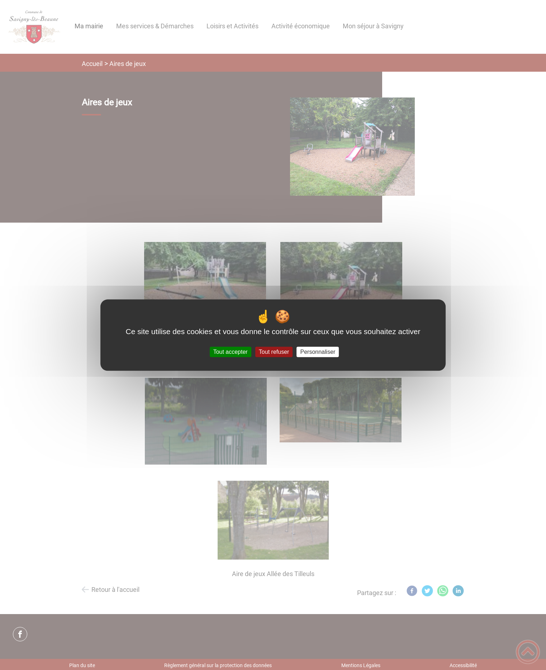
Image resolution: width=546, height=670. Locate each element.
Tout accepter (230, 352)
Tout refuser (274, 352)
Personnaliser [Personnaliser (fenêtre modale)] (318, 352)
